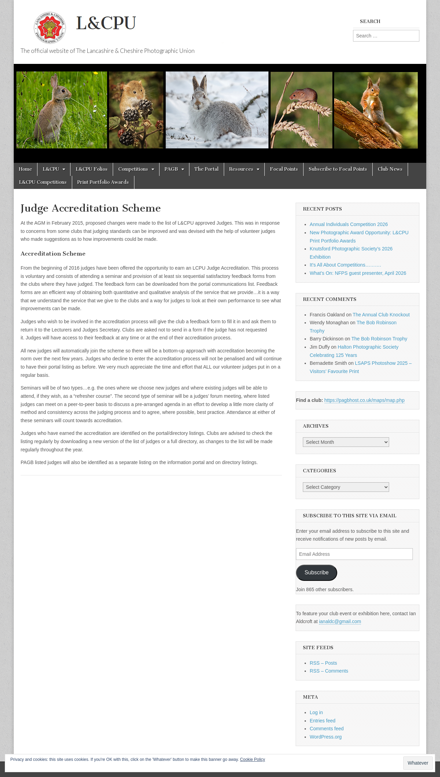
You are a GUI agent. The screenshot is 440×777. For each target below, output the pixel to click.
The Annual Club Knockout (381, 314)
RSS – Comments (329, 671)
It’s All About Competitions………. (345, 265)
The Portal (207, 169)
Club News (390, 169)
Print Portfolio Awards (103, 182)
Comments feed (327, 728)
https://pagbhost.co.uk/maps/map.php (364, 400)
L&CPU (51, 169)
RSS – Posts (323, 663)
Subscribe (317, 572)
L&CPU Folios (92, 169)
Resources (241, 169)
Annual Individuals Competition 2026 (349, 224)
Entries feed (323, 720)
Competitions (133, 169)
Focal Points (284, 169)
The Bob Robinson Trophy (379, 338)
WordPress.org (326, 737)
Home (25, 169)
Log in (316, 712)
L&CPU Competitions (43, 182)
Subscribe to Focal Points (338, 169)
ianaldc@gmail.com (340, 621)
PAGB (171, 169)
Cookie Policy (252, 759)
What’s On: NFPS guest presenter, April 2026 (358, 273)
